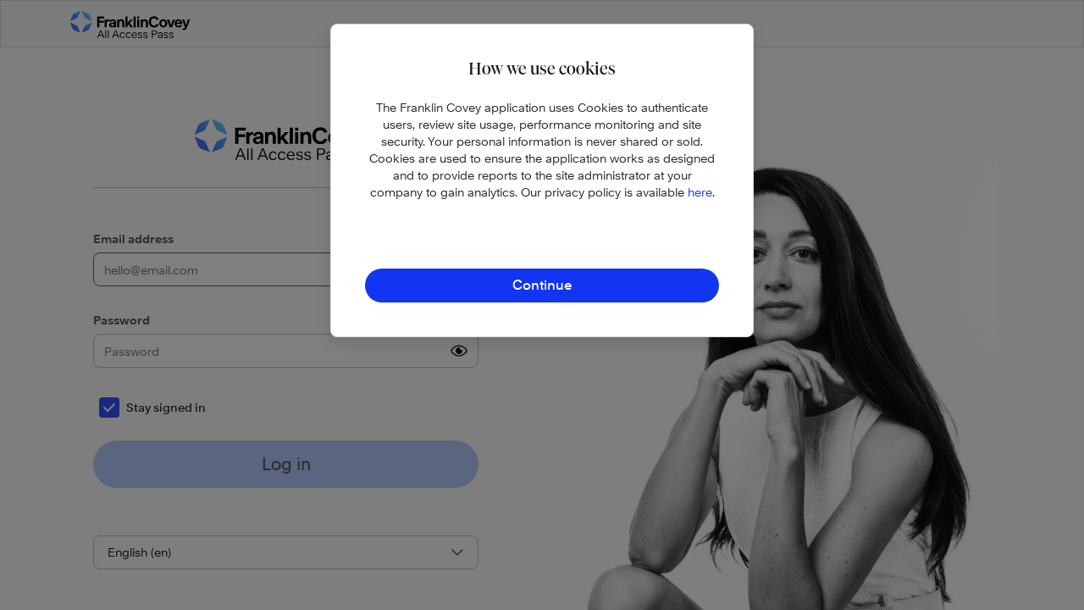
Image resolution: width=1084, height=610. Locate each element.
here (700, 192)
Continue (542, 285)
